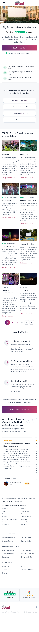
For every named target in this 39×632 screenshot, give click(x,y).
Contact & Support (27, 569)
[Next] (34, 420)
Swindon (4, 522)
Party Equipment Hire (15, 483)
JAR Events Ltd (8, 154)
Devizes (4, 517)
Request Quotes (8, 550)
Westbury (24, 525)
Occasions (5, 557)
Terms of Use (15, 612)
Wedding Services (27, 554)
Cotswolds (24, 514)
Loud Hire (24, 290)
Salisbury (24, 519)
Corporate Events (8, 554)
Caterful (4, 573)
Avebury (23, 509)
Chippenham (25, 511)
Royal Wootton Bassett (9, 519)
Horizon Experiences (28, 244)
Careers (4, 569)
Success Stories (7, 541)
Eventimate (6, 200)
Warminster (5, 525)
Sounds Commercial (28, 200)
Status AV (24, 154)
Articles (23, 566)
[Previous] (28, 420)
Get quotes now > (8, 178)
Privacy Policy (6, 612)
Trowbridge (24, 522)
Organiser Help (26, 557)
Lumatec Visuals (8, 246)
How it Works (26, 538)
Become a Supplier (8, 538)
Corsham (4, 514)
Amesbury (5, 509)
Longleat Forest (26, 517)
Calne (4, 511)
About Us (5, 566)
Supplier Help (26, 541)
